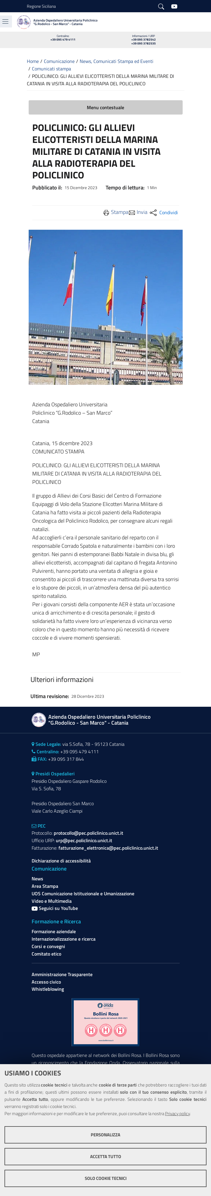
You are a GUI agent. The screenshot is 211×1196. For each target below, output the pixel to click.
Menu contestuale (105, 107)
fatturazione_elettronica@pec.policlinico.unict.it (108, 847)
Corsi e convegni (48, 946)
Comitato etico (46, 953)
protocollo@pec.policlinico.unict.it (88, 833)
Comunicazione (59, 61)
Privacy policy (177, 1113)
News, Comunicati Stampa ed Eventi (116, 61)
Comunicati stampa (51, 68)
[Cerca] (161, 6)
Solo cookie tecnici (106, 1178)
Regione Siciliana (41, 6)
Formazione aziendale (54, 931)
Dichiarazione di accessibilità (61, 860)
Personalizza (105, 1134)
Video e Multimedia (52, 901)
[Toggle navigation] (5, 21)
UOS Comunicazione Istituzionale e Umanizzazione (83, 893)
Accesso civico (46, 981)
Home (33, 61)
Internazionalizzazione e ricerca (64, 938)
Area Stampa (45, 886)
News (37, 878)
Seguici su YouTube (55, 908)
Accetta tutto (105, 1156)
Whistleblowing (48, 989)
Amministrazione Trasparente (62, 974)
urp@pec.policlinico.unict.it (84, 840)
